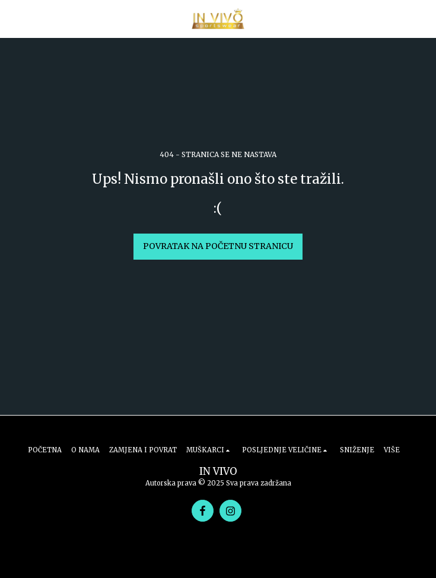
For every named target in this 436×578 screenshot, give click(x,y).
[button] (13, 18)
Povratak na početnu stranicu (218, 246)
